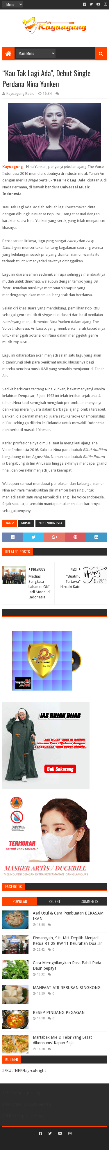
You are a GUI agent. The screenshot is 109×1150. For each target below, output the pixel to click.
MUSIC (26, 523)
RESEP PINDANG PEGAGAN (59, 1012)
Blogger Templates (79, 1143)
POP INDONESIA (50, 523)
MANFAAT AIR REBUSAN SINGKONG (67, 987)
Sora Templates (46, 1143)
